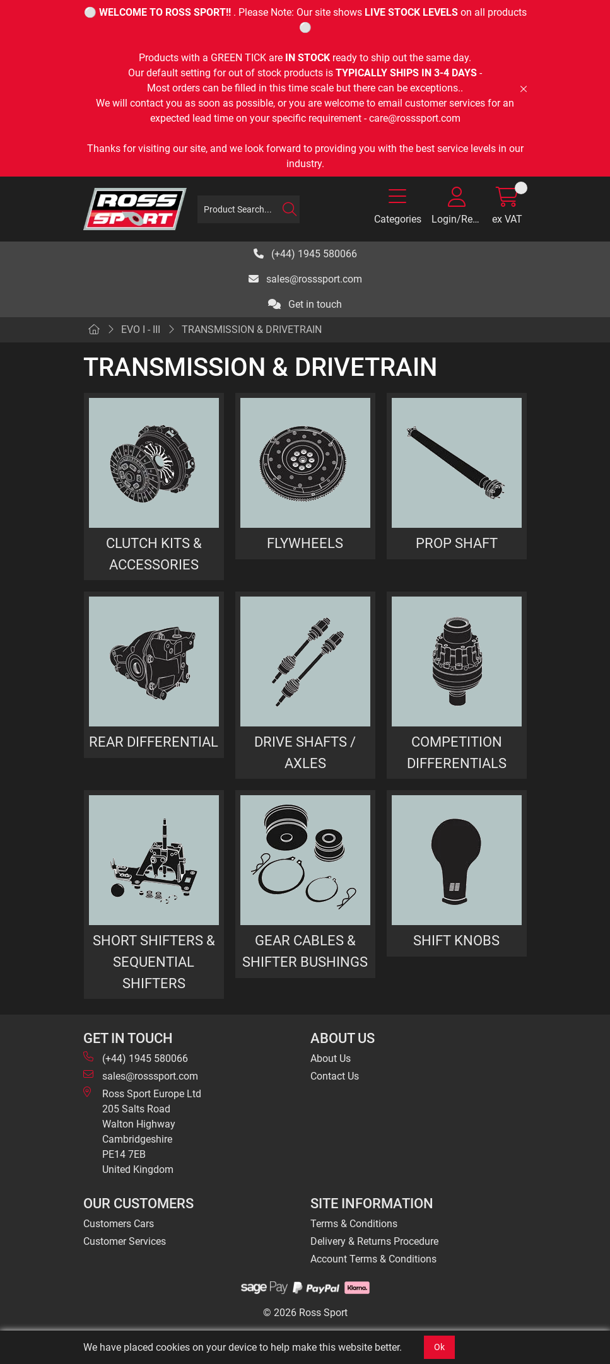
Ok (439, 1347)
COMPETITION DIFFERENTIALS (457, 752)
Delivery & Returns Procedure (374, 1241)
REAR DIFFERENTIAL (153, 741)
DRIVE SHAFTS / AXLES (305, 752)
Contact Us (334, 1076)
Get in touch (305, 304)
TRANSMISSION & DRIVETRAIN (252, 329)
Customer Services (124, 1241)
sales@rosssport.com (305, 279)
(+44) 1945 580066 (305, 254)
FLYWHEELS (305, 543)
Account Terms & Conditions (373, 1259)
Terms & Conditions (353, 1224)
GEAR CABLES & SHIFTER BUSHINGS (305, 951)
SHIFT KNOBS (456, 940)
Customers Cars (118, 1224)
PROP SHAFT (457, 543)
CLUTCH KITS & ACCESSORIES (154, 554)
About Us (330, 1058)
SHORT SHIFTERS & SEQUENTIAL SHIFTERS (154, 961)
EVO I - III (140, 329)
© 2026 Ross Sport (305, 1313)
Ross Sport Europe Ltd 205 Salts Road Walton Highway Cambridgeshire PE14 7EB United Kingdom (142, 1131)
